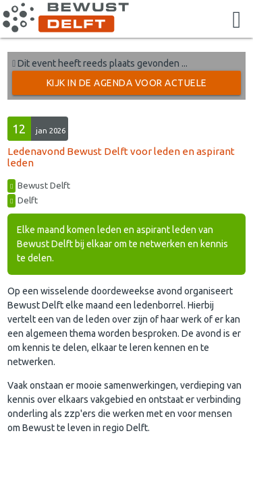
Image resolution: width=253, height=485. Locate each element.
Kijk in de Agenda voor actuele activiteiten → (127, 86)
